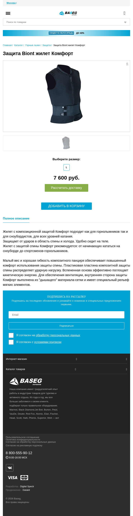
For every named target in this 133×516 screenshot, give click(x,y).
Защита (46, 45)
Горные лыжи (32, 45)
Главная (7, 45)
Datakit (26, 490)
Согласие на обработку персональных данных (31, 442)
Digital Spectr (27, 486)
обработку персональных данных (58, 335)
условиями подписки (47, 342)
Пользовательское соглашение (22, 437)
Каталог (18, 45)
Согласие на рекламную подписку (24, 445)
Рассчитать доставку (66, 188)
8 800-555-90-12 (19, 453)
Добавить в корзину (66, 206)
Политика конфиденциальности (23, 439)
